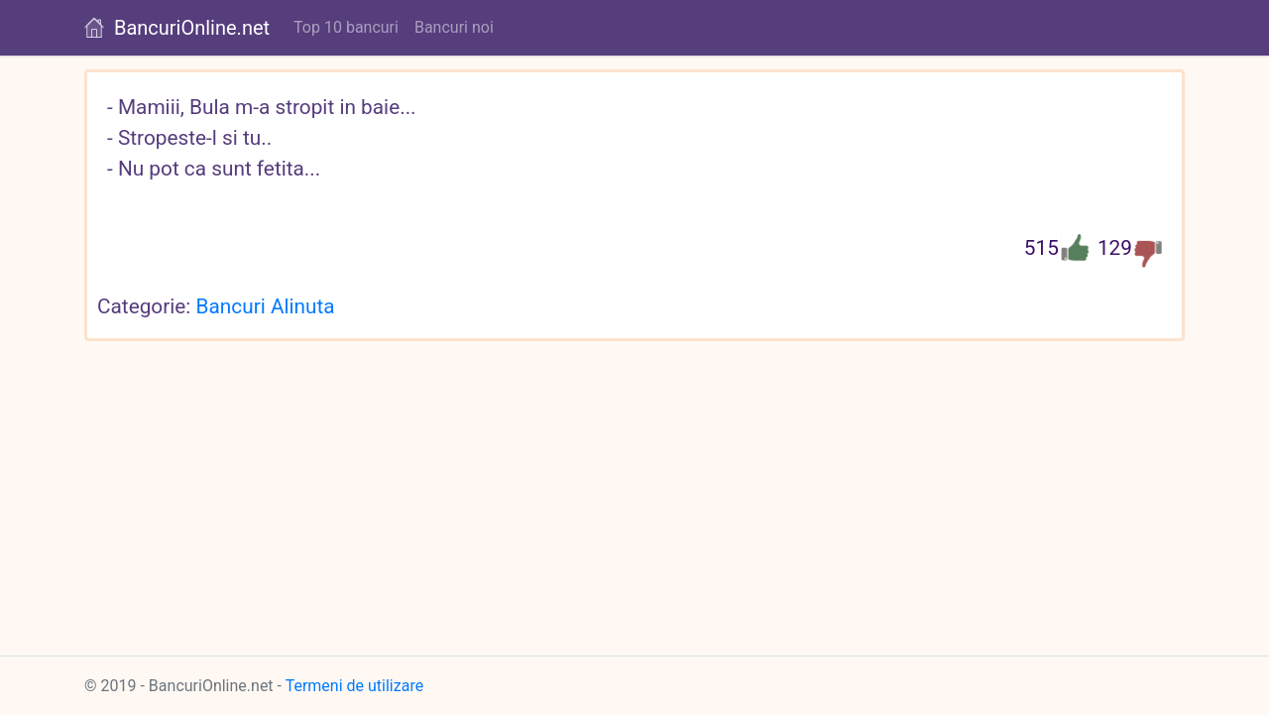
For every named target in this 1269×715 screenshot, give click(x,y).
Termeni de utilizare (355, 685)
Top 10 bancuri (346, 27)
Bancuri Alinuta (265, 306)
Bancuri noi (454, 27)
